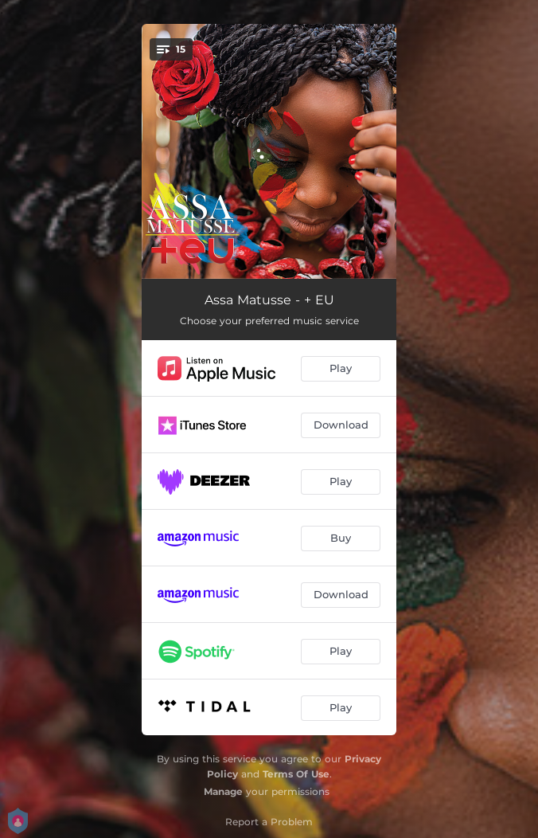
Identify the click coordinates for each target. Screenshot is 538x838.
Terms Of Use (296, 774)
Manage (223, 791)
